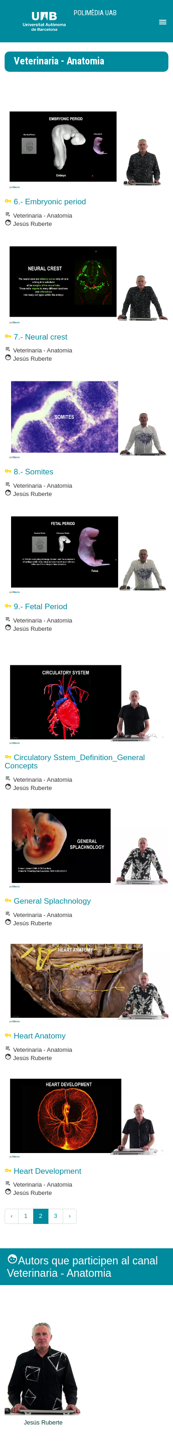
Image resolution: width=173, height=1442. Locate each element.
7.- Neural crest (36, 337)
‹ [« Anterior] (11, 1215)
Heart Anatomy (35, 1036)
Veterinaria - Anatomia (38, 215)
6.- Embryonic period (45, 201)
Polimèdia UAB (95, 13)
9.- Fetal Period (36, 606)
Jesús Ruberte (28, 223)
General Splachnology (48, 901)
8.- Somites (29, 471)
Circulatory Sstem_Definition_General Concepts (75, 762)
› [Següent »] (70, 1215)
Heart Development (43, 1171)
